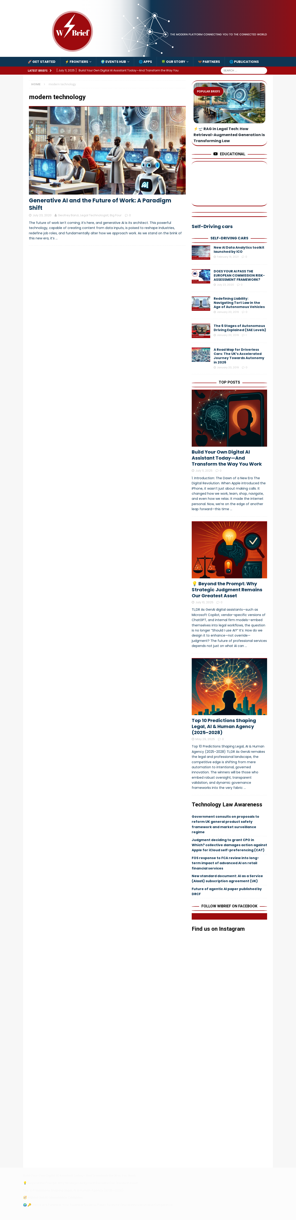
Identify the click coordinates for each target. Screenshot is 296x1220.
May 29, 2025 (205, 739)
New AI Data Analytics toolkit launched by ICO (239, 249)
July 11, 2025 (204, 470)
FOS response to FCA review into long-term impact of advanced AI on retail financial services (225, 863)
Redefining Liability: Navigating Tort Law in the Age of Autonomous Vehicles (239, 302)
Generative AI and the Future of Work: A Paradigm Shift (100, 204)
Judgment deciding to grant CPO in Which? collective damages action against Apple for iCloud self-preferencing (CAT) (229, 845)
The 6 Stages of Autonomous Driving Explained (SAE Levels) (240, 327)
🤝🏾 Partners (209, 61)
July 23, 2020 (42, 215)
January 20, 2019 (228, 312)
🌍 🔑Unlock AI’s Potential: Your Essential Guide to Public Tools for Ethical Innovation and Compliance (98, 1205)
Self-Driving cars (229, 238)
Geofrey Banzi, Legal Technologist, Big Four (90, 215)
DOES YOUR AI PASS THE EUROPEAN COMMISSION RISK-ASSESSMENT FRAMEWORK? (239, 275)
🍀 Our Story (173, 61)
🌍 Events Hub (113, 61)
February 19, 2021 (228, 257)
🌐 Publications (244, 61)
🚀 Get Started (42, 61)
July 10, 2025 (204, 602)
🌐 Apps (145, 61)
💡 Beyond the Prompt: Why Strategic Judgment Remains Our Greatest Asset (227, 589)
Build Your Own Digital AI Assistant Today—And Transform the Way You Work (227, 458)
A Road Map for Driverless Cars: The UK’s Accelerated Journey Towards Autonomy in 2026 (239, 356)
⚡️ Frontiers (76, 61)
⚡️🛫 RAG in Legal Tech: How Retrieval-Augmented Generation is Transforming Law (229, 134)
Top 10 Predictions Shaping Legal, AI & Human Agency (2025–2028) (224, 726)
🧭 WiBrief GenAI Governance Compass (53, 1197)
